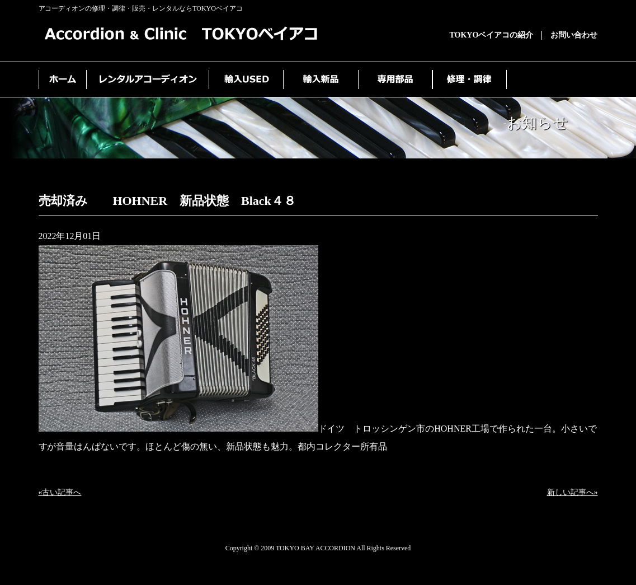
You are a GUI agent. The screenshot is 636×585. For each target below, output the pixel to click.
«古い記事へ (60, 492)
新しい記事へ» (572, 492)
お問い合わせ (573, 35)
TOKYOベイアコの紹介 (492, 35)
